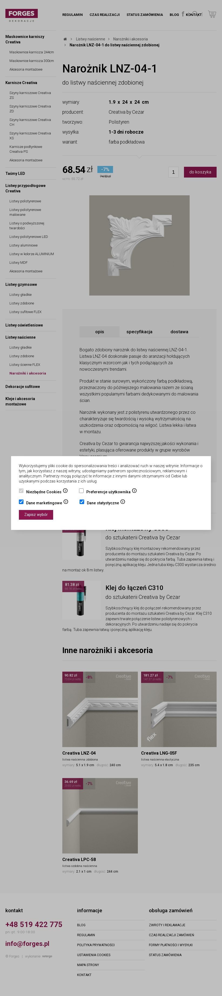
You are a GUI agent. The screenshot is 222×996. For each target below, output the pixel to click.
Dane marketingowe (47, 503)
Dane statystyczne (106, 503)
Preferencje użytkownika (111, 492)
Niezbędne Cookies (47, 492)
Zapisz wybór (36, 514)
